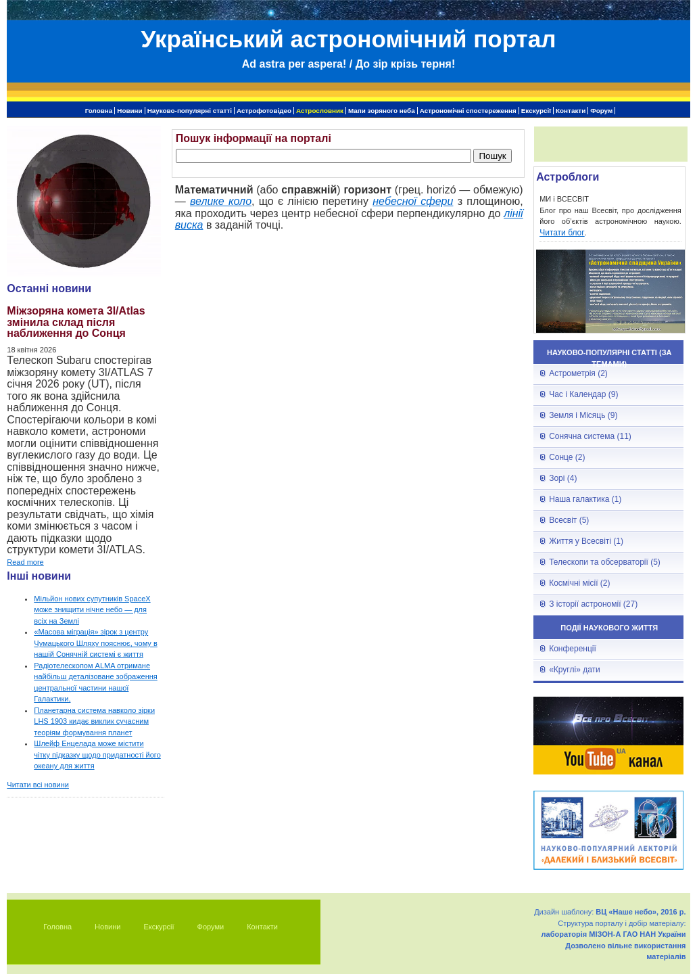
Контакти (570, 110)
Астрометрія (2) (578, 373)
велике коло (220, 201)
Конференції (572, 648)
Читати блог (562, 232)
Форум (601, 110)
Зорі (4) (563, 478)
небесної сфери (412, 201)
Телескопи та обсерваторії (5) (604, 562)
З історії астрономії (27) (593, 604)
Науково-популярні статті (189, 110)
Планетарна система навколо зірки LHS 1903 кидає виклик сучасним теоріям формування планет (94, 721)
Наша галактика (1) (585, 499)
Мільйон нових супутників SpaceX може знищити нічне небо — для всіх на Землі (92, 610)
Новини (129, 110)
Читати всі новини (38, 785)
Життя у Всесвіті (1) (586, 541)
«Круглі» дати (574, 669)
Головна (99, 110)
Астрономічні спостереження (468, 110)
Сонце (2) (567, 457)
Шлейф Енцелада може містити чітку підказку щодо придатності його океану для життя (97, 754)
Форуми (210, 927)
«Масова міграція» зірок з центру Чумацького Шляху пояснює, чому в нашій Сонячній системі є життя (95, 643)
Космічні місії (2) (579, 583)
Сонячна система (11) (590, 436)
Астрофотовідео (264, 110)
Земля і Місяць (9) (583, 415)
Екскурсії (536, 110)
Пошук (492, 156)
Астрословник (319, 110)
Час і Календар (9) (583, 394)
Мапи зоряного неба (381, 110)
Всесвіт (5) (569, 520)
